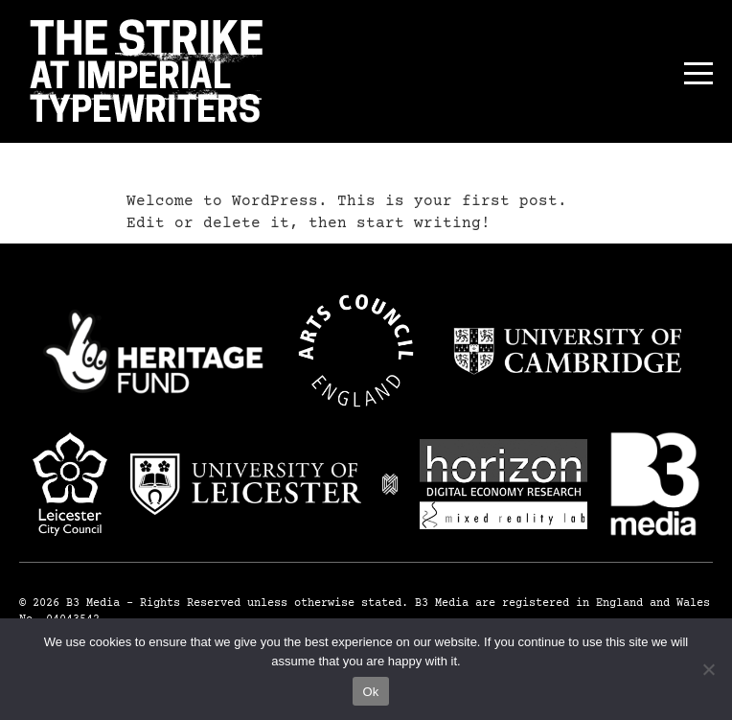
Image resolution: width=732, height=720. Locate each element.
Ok (370, 692)
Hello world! (213, 162)
